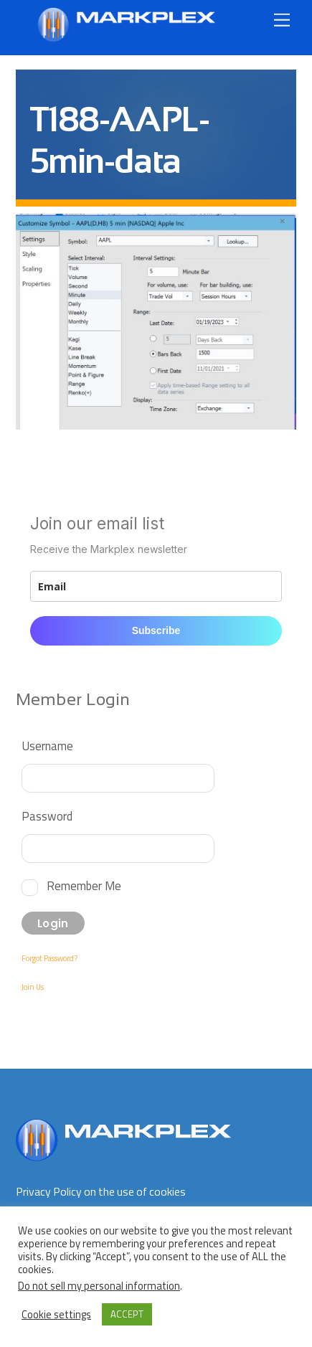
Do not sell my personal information (99, 1285)
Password (47, 816)
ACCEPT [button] (126, 1314)
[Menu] (282, 19)
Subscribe (156, 630)
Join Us (33, 987)
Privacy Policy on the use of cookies (101, 1191)
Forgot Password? (49, 958)
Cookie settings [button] (56, 1314)
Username (47, 746)
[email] (156, 586)
